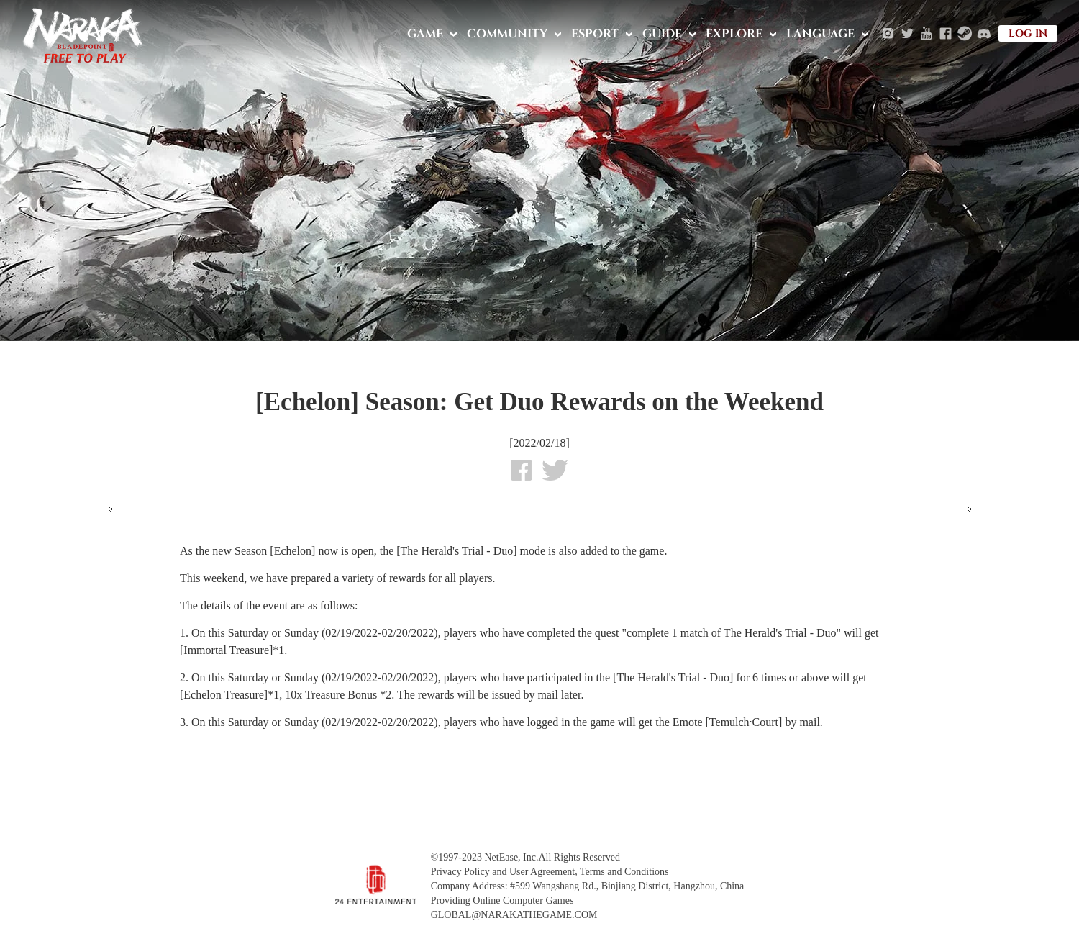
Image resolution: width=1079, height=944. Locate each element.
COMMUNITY (507, 34)
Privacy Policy (460, 871)
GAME (425, 34)
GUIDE (662, 34)
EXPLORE (734, 34)
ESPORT (595, 34)
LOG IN (1028, 33)
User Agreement (542, 871)
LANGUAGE (820, 34)
